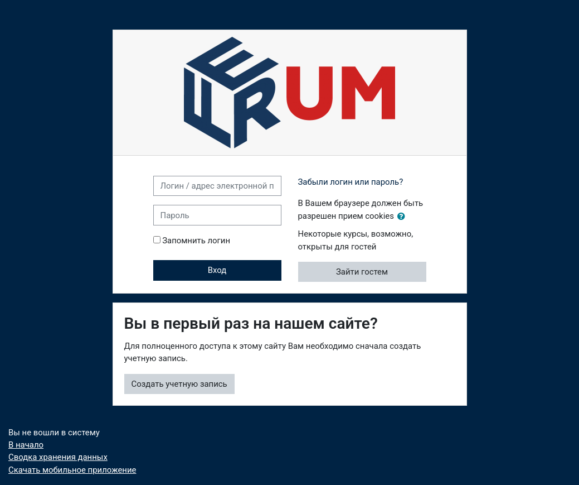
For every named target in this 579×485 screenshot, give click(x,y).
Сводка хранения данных (58, 457)
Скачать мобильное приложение (72, 470)
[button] (403, 216)
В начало (25, 445)
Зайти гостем (362, 272)
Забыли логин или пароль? (350, 182)
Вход (217, 270)
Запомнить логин (196, 241)
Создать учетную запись (179, 384)
